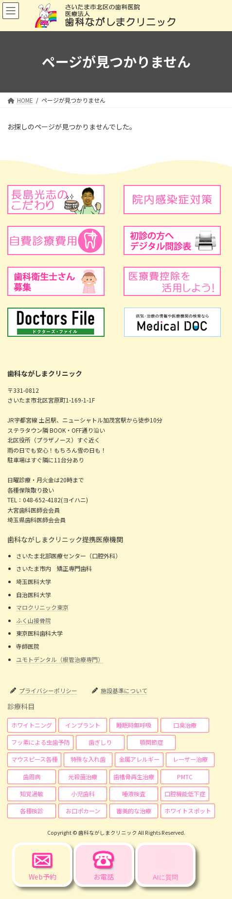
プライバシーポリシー (48, 690)
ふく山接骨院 (33, 620)
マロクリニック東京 (42, 607)
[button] (31, 725)
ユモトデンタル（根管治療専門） (60, 659)
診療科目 (21, 706)
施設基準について (124, 690)
